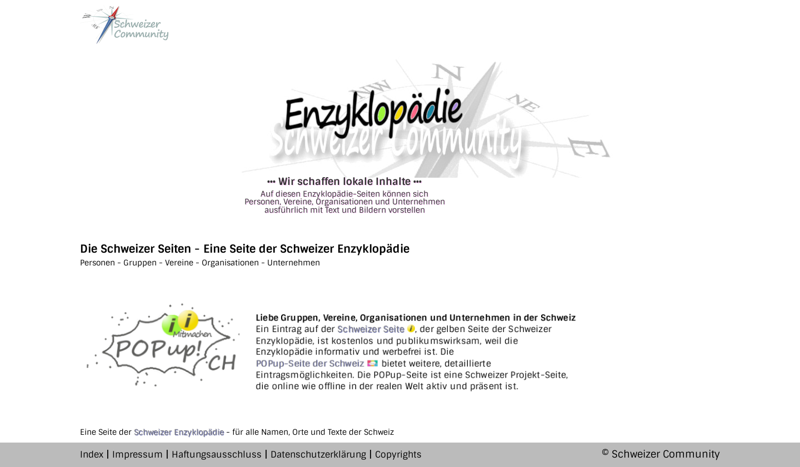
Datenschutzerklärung (318, 454)
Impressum (137, 454)
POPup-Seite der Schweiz (317, 363)
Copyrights (398, 454)
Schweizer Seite (376, 329)
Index (91, 454)
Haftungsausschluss (217, 454)
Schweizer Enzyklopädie (179, 432)
